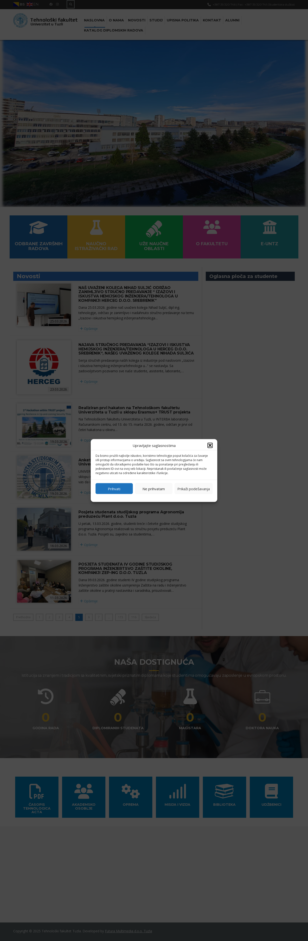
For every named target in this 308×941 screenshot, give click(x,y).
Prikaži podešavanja (193, 488)
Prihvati (114, 488)
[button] (210, 445)
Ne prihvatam (153, 488)
